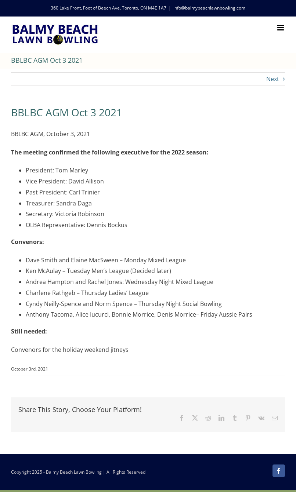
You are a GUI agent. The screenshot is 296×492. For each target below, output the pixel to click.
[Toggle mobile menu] (281, 28)
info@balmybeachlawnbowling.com (209, 8)
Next (272, 79)
